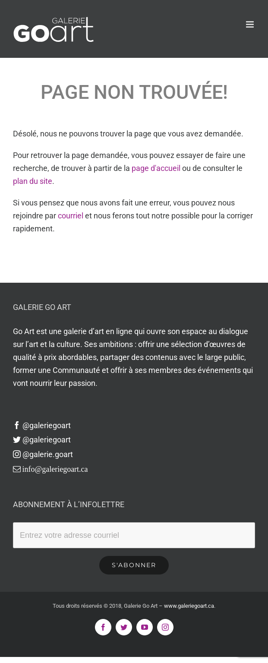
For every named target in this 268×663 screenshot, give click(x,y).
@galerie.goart (43, 454)
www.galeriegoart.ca (189, 606)
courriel (70, 215)
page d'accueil (156, 168)
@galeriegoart (42, 425)
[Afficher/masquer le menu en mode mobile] (250, 24)
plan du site (32, 181)
